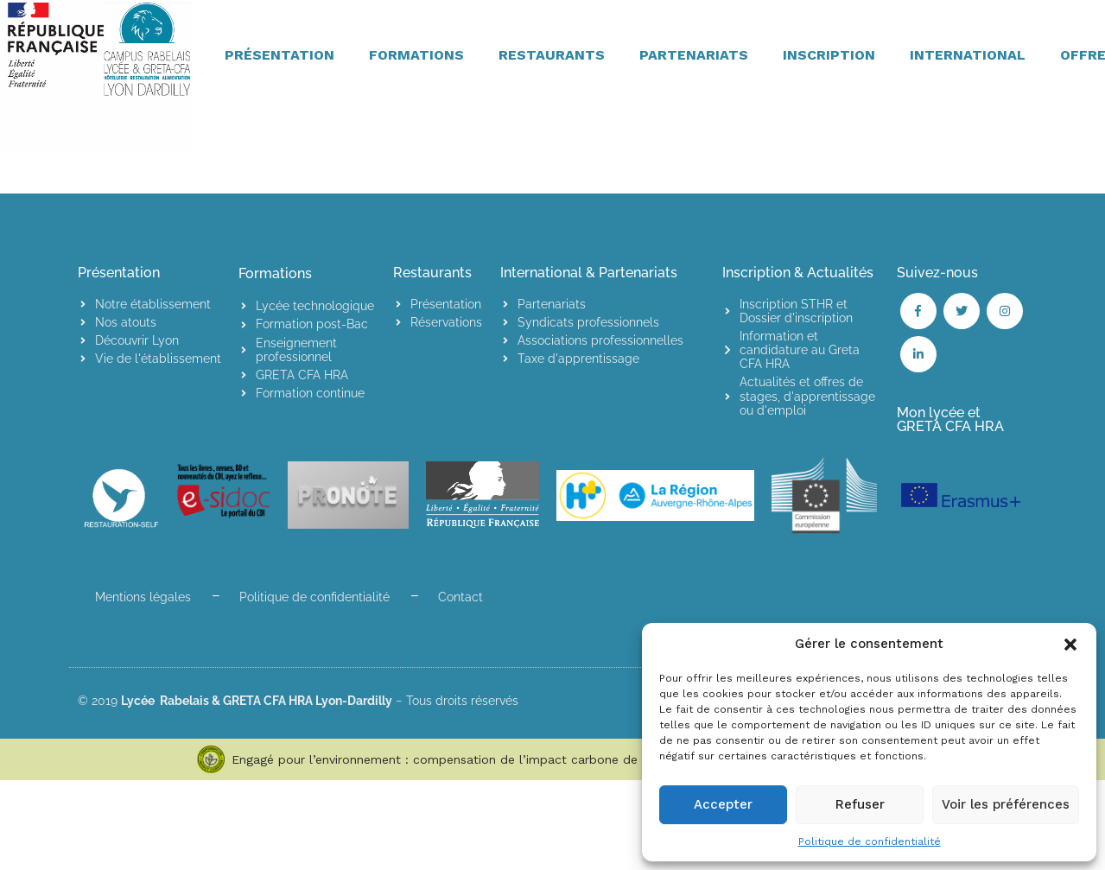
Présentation (119, 272)
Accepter (723, 804)
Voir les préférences (1006, 804)
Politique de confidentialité (869, 841)
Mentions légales (143, 597)
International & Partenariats (588, 272)
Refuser (860, 804)
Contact (460, 597)
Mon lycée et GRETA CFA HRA (950, 419)
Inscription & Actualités (797, 272)
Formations (275, 273)
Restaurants (432, 272)
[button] (1070, 644)
